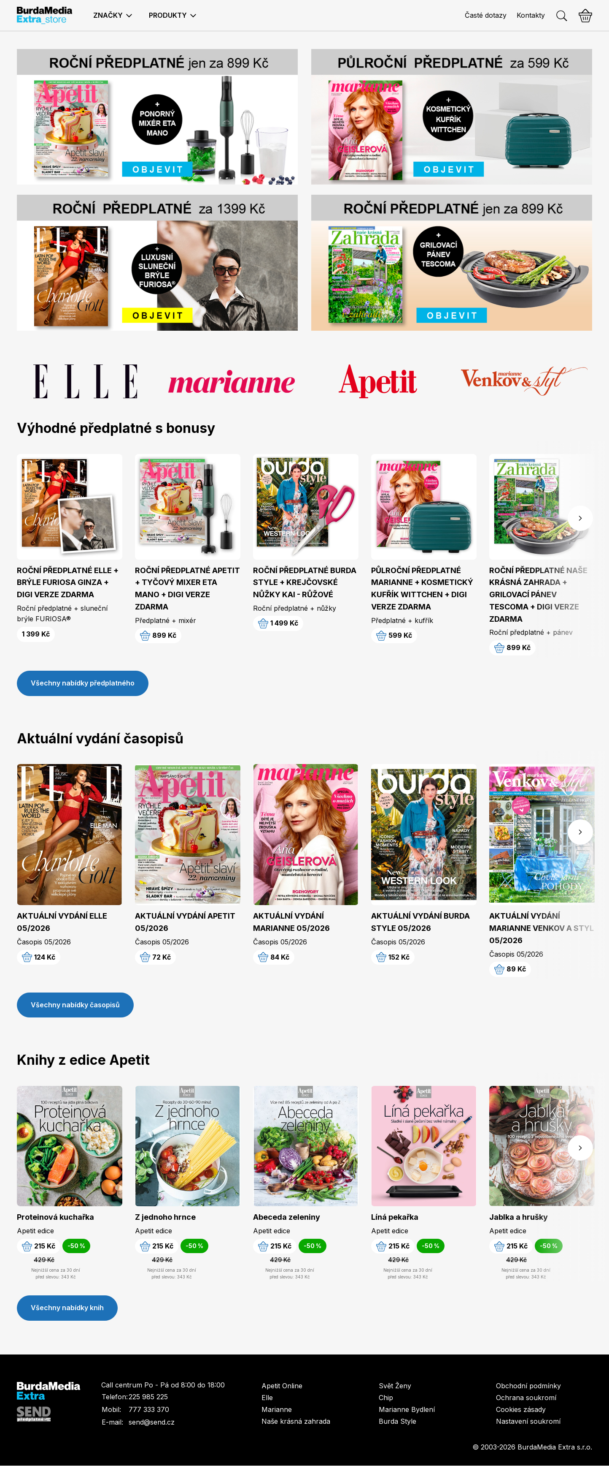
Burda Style (397, 1421)
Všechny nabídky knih (67, 1308)
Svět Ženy (395, 1386)
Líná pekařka (394, 1217)
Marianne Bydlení (407, 1410)
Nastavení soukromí (528, 1421)
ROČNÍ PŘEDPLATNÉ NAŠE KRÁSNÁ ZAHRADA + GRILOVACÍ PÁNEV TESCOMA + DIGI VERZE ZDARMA (538, 594)
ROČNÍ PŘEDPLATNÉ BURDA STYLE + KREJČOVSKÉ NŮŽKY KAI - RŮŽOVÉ (304, 582)
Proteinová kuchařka (55, 1217)
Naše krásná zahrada (295, 1421)
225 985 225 (148, 1397)
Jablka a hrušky (518, 1217)
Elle (267, 1398)
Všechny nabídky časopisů (75, 1005)
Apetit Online (281, 1386)
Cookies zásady (521, 1410)
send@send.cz (152, 1423)
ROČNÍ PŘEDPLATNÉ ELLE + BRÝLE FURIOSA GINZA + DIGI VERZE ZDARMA (68, 582)
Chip (386, 1398)
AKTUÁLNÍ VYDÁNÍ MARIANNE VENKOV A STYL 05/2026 (541, 928)
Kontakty (531, 15)
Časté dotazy (486, 15)
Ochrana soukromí (526, 1398)
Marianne (276, 1410)
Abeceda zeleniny (286, 1217)
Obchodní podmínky (528, 1386)
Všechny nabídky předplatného (83, 683)
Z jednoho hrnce (165, 1217)
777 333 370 (149, 1410)
